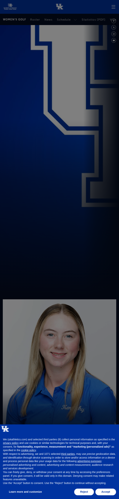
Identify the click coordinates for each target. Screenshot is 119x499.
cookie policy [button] (28, 450)
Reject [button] (84, 491)
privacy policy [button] (11, 442)
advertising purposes (89, 461)
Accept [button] (105, 491)
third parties (68, 453)
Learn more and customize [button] (25, 491)
